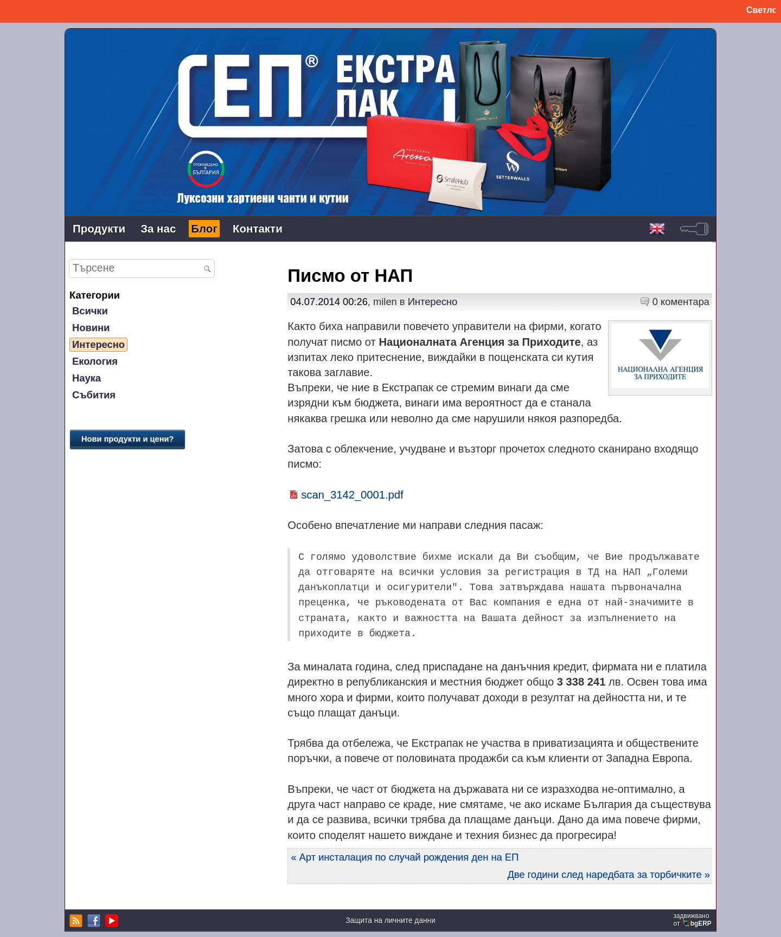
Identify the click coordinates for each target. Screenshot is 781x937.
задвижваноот (693, 919)
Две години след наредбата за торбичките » (608, 874)
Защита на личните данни (390, 920)
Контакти (258, 228)
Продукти (99, 228)
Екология (95, 361)
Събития (94, 394)
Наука (86, 378)
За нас (158, 228)
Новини (91, 327)
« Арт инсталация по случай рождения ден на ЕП (404, 857)
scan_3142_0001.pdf (352, 495)
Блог (204, 228)
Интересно (98, 344)
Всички (90, 310)
